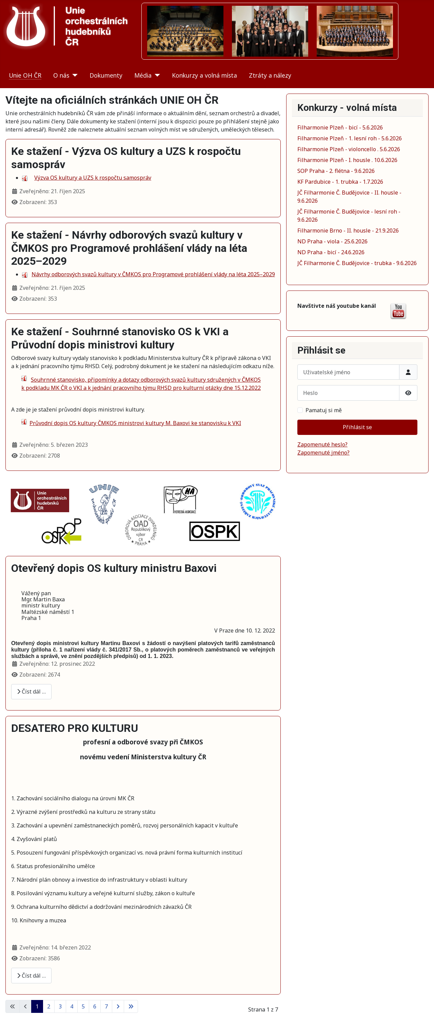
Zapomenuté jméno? (323, 452)
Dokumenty (106, 75)
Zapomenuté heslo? (322, 444)
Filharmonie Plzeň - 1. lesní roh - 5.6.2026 (349, 138)
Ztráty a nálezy (270, 75)
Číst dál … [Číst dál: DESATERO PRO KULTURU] (31, 975)
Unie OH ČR (25, 75)
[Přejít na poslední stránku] (131, 1006)
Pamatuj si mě (323, 410)
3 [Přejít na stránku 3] (60, 1006)
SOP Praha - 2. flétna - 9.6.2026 (336, 171)
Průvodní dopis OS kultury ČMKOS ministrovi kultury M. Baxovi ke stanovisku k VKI (135, 423)
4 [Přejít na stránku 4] (71, 1006)
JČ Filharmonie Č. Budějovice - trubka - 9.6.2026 (357, 263)
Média (143, 75)
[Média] (156, 75)
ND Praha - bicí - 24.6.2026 (330, 252)
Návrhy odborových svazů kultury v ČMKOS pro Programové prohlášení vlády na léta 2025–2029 (153, 274)
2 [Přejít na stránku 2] (48, 1006)
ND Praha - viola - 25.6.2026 (332, 241)
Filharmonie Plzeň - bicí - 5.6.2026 (340, 127)
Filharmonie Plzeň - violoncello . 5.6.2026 (348, 149)
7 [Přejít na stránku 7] (106, 1006)
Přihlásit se (357, 427)
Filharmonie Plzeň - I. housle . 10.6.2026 (347, 160)
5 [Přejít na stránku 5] (83, 1006)
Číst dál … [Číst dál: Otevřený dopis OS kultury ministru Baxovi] (31, 691)
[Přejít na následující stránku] (118, 1006)
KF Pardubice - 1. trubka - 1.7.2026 (340, 181)
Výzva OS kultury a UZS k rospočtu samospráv (92, 177)
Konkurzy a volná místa (204, 75)
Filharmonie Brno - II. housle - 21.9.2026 (348, 230)
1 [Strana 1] (37, 1006)
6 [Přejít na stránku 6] (94, 1006)
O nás (61, 75)
